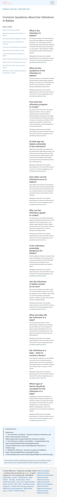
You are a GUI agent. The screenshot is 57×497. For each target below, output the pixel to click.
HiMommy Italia (42, 477)
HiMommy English (43, 471)
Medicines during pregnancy (13, 488)
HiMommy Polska (43, 473)
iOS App (12, 480)
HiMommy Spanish (43, 482)
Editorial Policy (20, 491)
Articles (11, 491)
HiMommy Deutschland (45, 475)
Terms (28, 480)
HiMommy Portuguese (45, 484)
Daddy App (7, 477)
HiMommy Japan (42, 491)
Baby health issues (24, 9)
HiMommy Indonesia (44, 488)
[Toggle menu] (52, 3)
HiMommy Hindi (42, 486)
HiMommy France (43, 480)
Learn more (43, 62)
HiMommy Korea (43, 493)
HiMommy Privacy (9, 482)
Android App (20, 480)
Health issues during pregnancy (23, 486)
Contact (14, 477)
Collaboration (23, 477)
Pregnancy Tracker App (10, 9)
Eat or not (20, 482)
